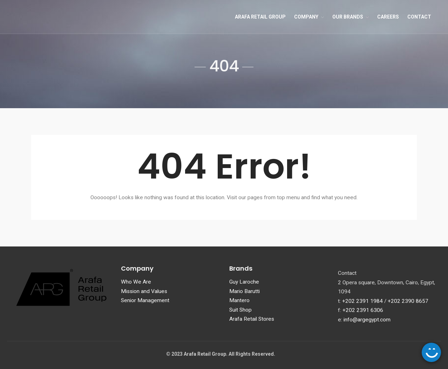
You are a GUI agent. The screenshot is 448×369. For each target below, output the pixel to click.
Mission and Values (144, 291)
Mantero (239, 300)
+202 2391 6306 (362, 310)
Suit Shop (240, 310)
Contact (419, 17)
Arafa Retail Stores (251, 319)
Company (306, 17)
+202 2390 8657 (408, 301)
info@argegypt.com (367, 319)
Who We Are (136, 282)
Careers (388, 17)
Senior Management (145, 300)
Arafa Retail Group (260, 17)
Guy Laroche (244, 282)
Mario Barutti (244, 291)
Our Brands (347, 17)
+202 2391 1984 (362, 301)
